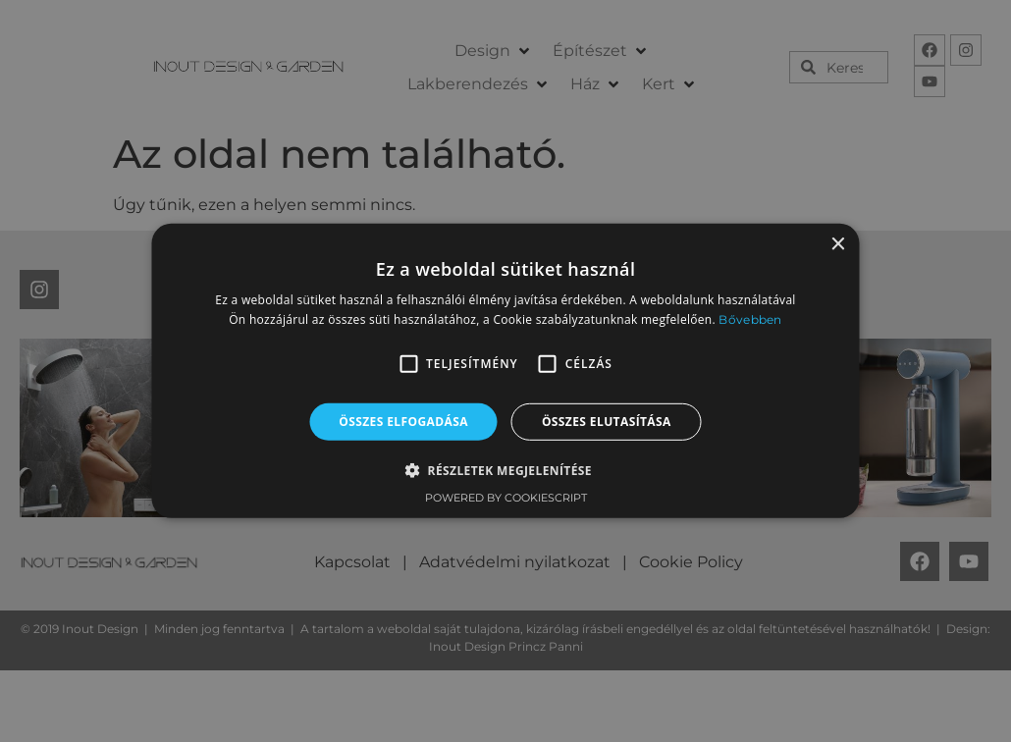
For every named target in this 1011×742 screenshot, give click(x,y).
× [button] (837, 245)
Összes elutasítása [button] (606, 421)
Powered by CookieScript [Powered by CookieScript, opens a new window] (506, 497)
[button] (408, 364)
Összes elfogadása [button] (403, 421)
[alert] (505, 371)
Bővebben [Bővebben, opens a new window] (749, 319)
